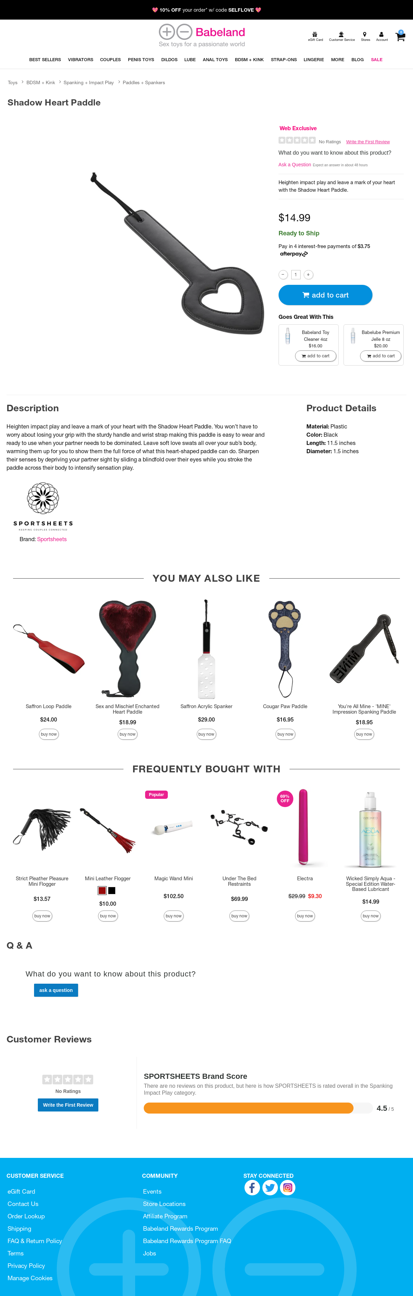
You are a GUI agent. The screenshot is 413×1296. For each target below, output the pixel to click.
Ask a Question (295, 164)
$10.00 (107, 903)
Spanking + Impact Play (89, 82)
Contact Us (23, 1203)
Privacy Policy (26, 1265)
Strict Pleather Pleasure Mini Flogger (42, 881)
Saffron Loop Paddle (49, 706)
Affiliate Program (165, 1216)
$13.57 (42, 898)
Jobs (149, 1253)
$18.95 (364, 722)
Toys (13, 82)
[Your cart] (400, 37)
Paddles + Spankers (144, 82)
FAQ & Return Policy (35, 1240)
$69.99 (239, 898)
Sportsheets (52, 539)
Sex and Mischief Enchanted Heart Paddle (128, 709)
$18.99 (127, 722)
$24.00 (48, 719)
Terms (16, 1253)
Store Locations (164, 1203)
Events (152, 1191)
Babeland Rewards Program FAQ (187, 1240)
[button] (102, 890)
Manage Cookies (30, 1278)
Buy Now (49, 734)
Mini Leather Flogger (108, 878)
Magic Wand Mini (173, 878)
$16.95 (285, 719)
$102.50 (174, 896)
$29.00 (206, 719)
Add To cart (325, 295)
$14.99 (370, 901)
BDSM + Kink (40, 82)
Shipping (19, 1228)
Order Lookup (26, 1216)
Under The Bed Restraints (239, 881)
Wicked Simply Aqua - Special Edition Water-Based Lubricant (370, 884)
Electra (305, 878)
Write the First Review (368, 141)
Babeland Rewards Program (180, 1228)
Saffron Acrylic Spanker (206, 706)
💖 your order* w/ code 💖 (206, 10)
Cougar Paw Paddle (285, 706)
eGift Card (21, 1191)
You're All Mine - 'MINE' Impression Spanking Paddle (364, 709)
